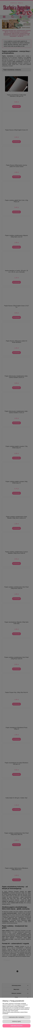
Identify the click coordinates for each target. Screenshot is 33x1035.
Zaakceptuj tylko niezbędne (16, 1017)
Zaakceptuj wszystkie (17, 1025)
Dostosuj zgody (16, 1021)
